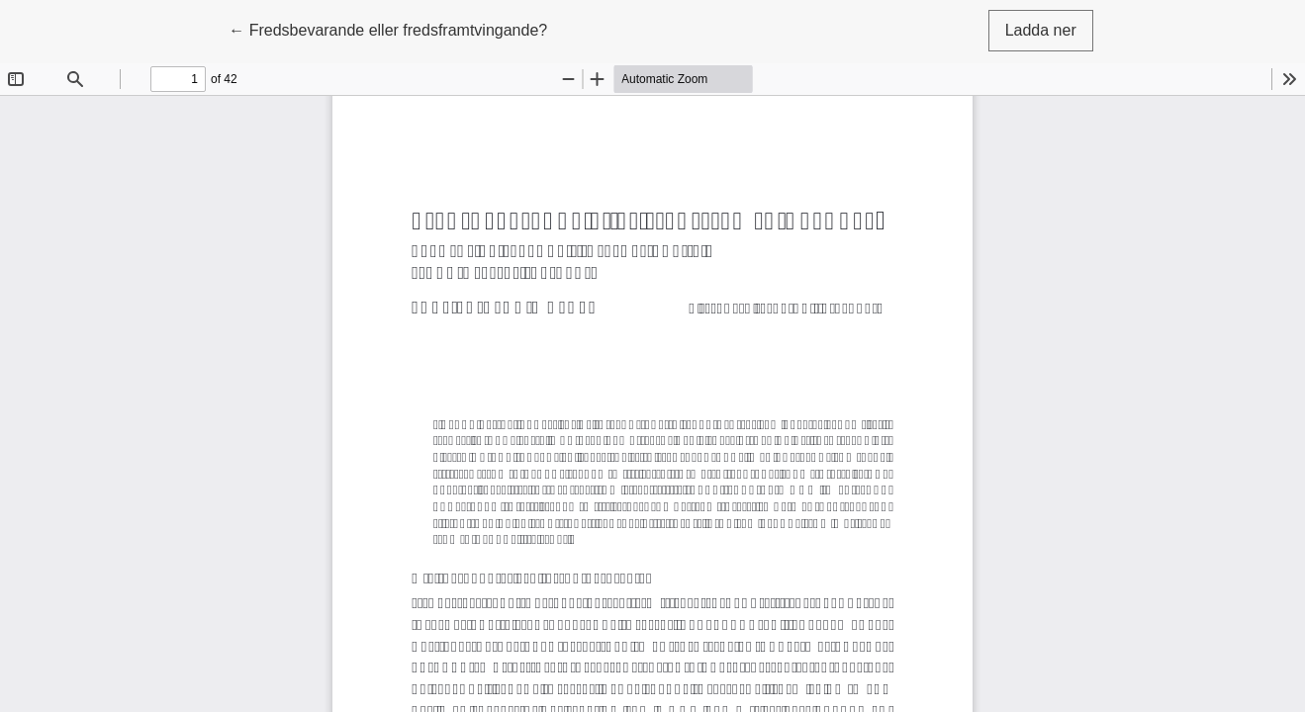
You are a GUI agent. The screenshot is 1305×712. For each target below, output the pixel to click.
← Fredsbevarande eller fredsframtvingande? (388, 28)
